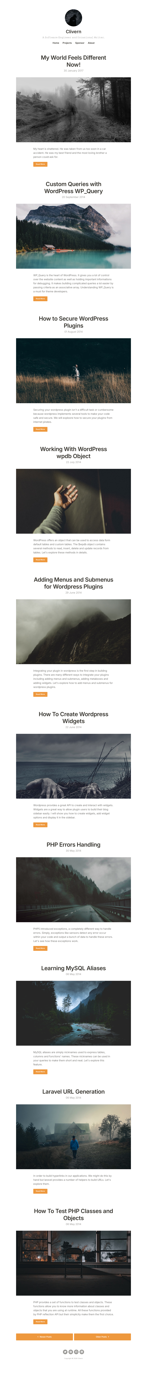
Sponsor (79, 43)
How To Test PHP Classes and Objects (73, 1221)
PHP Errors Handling (74, 851)
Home (56, 43)
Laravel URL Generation (73, 1098)
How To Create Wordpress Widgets (73, 724)
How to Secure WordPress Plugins (73, 322)
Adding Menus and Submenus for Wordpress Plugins (74, 586)
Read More (40, 164)
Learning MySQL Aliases (73, 974)
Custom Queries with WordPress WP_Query (73, 187)
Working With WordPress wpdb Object (73, 452)
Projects (67, 43)
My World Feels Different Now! (73, 61)
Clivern (73, 31)
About (91, 43)
